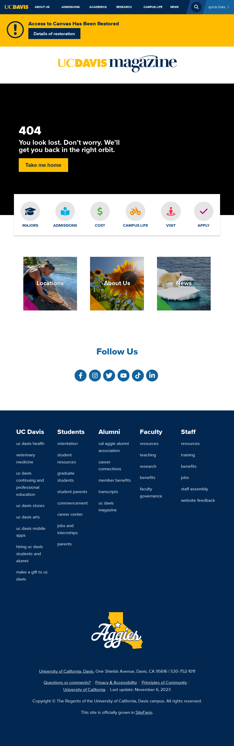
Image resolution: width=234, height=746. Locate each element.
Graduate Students (65, 476)
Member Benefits (114, 480)
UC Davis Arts (28, 517)
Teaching (148, 455)
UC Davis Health (30, 443)
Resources (149, 443)
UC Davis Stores (30, 505)
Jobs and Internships (67, 529)
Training (188, 455)
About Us (42, 7)
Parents (64, 544)
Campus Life (153, 7)
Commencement (72, 503)
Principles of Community (164, 682)
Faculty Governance (151, 492)
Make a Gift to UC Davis (32, 575)
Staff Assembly (194, 489)
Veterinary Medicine (25, 458)
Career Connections (109, 465)
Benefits (147, 477)
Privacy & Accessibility (116, 682)
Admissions (70, 7)
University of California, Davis (66, 671)
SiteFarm (144, 712)
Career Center (70, 514)
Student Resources (66, 458)
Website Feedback (198, 500)
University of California (84, 689)
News (174, 7)
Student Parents (72, 491)
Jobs (185, 477)
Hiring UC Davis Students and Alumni (29, 553)
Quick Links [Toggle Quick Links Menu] (216, 7)
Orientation (67, 443)
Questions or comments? (67, 682)
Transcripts (108, 491)
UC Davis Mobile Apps (30, 531)
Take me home (43, 165)
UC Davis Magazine (107, 506)
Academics (98, 7)
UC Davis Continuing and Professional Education (30, 483)
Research (124, 7)
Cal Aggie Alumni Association (113, 447)
